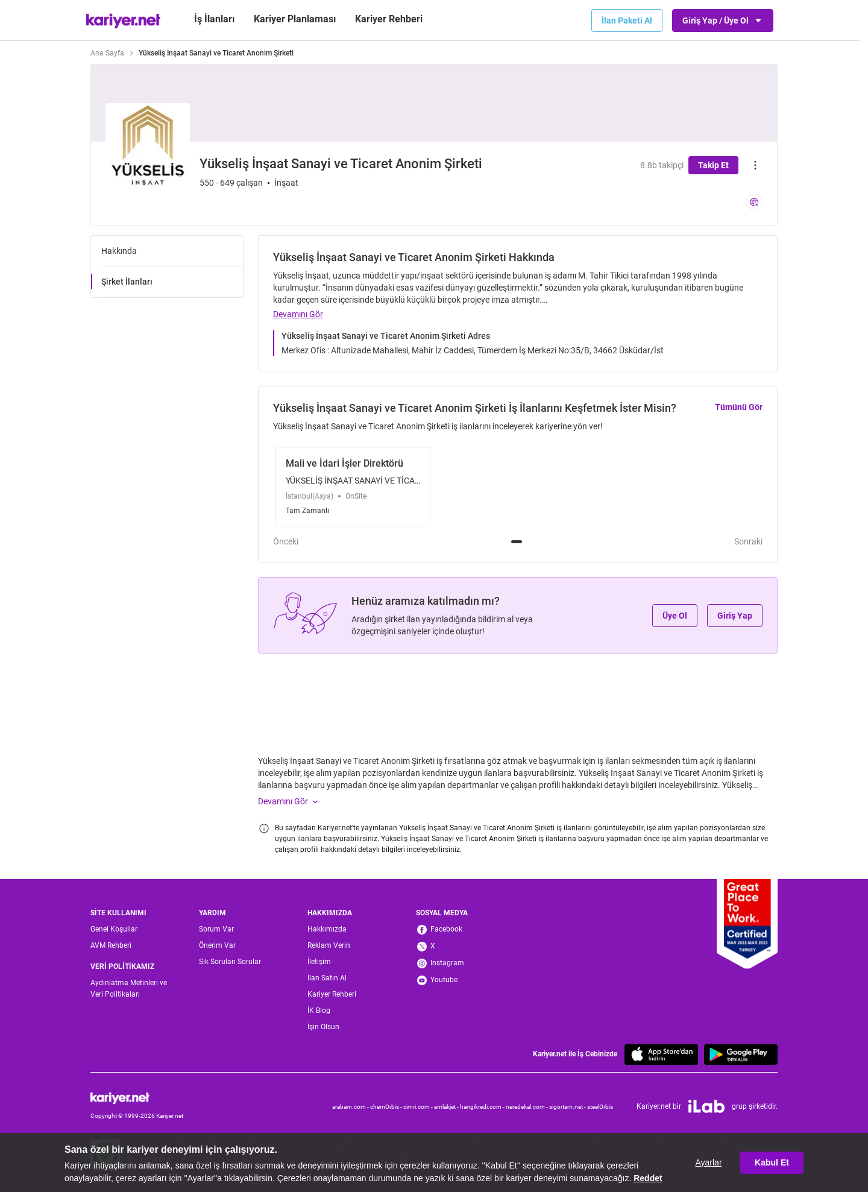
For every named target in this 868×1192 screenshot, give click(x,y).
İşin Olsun (323, 1027)
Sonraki (748, 541)
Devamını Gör (298, 314)
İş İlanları (214, 19)
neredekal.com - (527, 1107)
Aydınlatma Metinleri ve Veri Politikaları (128, 988)
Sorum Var (216, 929)
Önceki (285, 541)
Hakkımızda (327, 929)
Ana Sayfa (107, 53)
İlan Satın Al (327, 978)
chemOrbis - (386, 1107)
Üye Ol (674, 615)
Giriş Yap (734, 615)
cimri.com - (418, 1107)
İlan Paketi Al (627, 20)
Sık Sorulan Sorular (230, 961)
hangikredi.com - (483, 1107)
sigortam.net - (568, 1107)
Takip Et (713, 165)
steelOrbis (600, 1107)
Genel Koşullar (113, 929)
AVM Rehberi (110, 945)
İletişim (319, 961)
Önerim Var (217, 945)
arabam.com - (351, 1107)
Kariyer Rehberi (331, 994)
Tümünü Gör (739, 407)
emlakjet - (447, 1107)
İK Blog (318, 1010)
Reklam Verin (328, 945)
